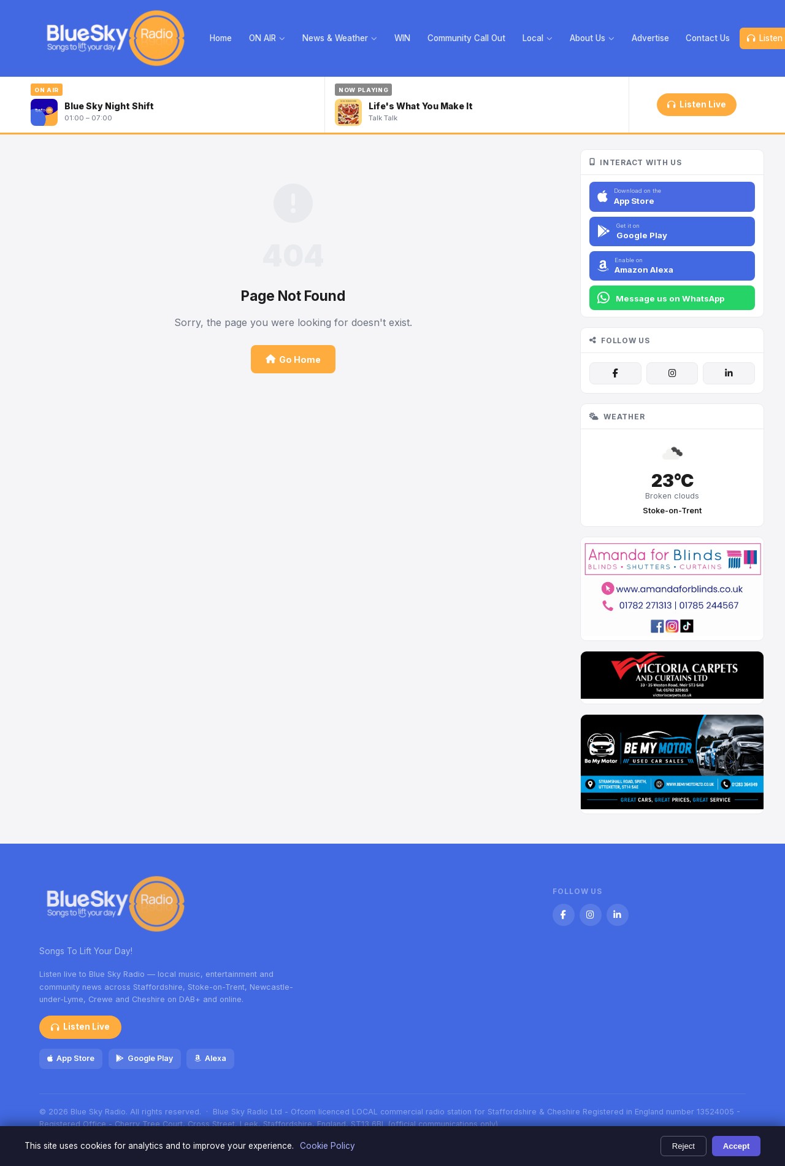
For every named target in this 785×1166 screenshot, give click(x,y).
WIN (402, 38)
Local (538, 38)
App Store (70, 1058)
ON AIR (267, 38)
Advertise (650, 38)
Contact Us (708, 38)
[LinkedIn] (728, 373)
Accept (736, 1146)
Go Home (293, 359)
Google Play (144, 1058)
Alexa (210, 1058)
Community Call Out (466, 38)
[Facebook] (615, 373)
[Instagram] (672, 373)
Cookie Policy (327, 1146)
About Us (592, 38)
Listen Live (696, 104)
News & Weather (339, 38)
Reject (683, 1146)
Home (221, 38)
